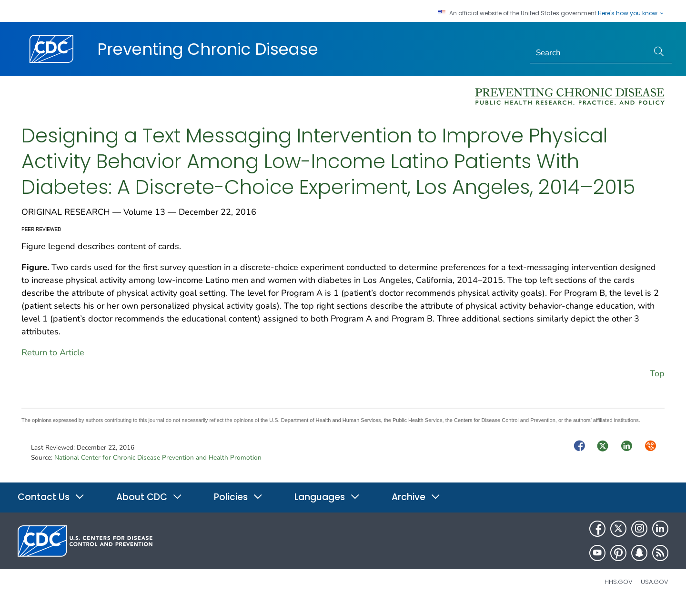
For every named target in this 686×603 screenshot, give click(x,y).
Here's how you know (631, 13)
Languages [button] (327, 497)
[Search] (589, 52)
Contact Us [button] (51, 497)
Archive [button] (416, 497)
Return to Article (52, 352)
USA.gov (654, 581)
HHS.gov (619, 581)
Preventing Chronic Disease (207, 49)
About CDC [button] (149, 497)
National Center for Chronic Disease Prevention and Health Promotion (158, 457)
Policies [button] (238, 497)
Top (657, 373)
